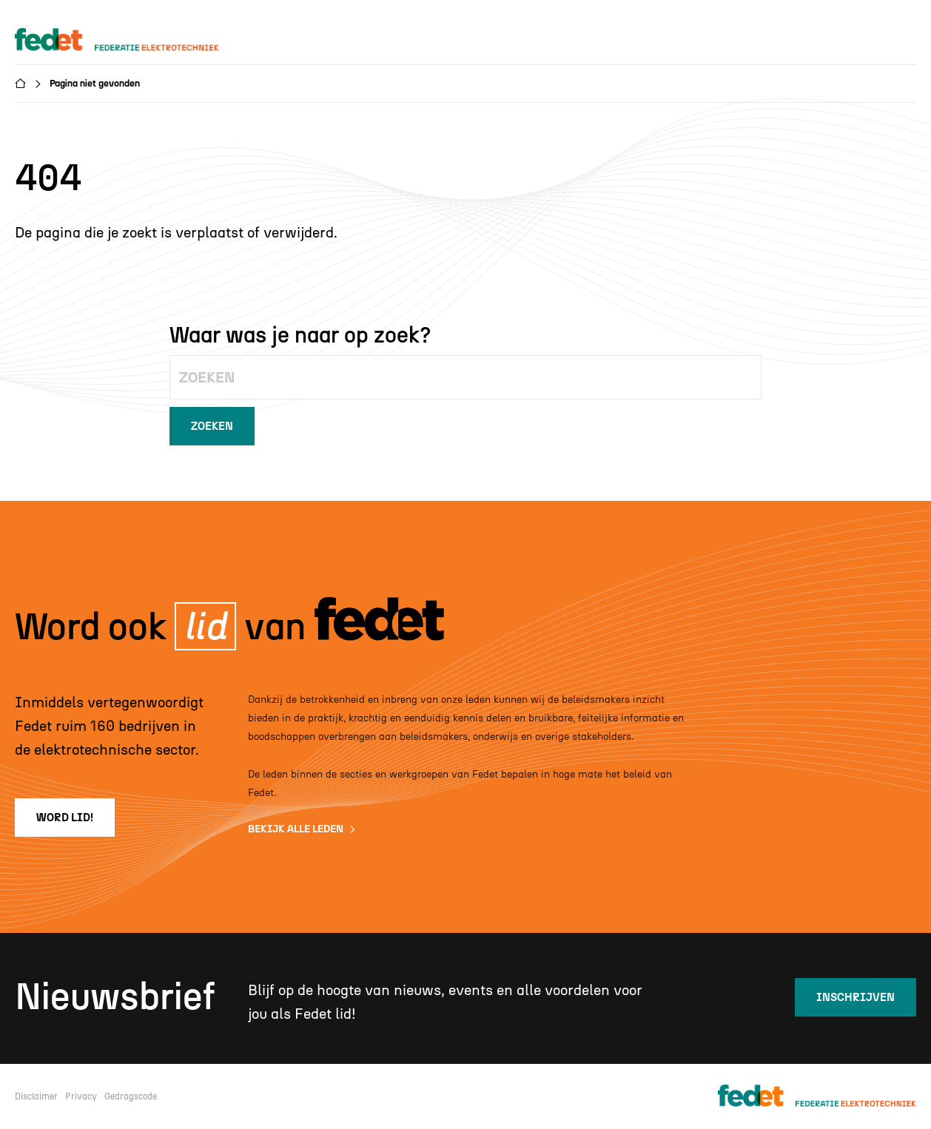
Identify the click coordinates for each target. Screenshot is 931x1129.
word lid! (64, 817)
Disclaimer (36, 1096)
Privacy (81, 1096)
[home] (131, 40)
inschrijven (855, 997)
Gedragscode (130, 1096)
